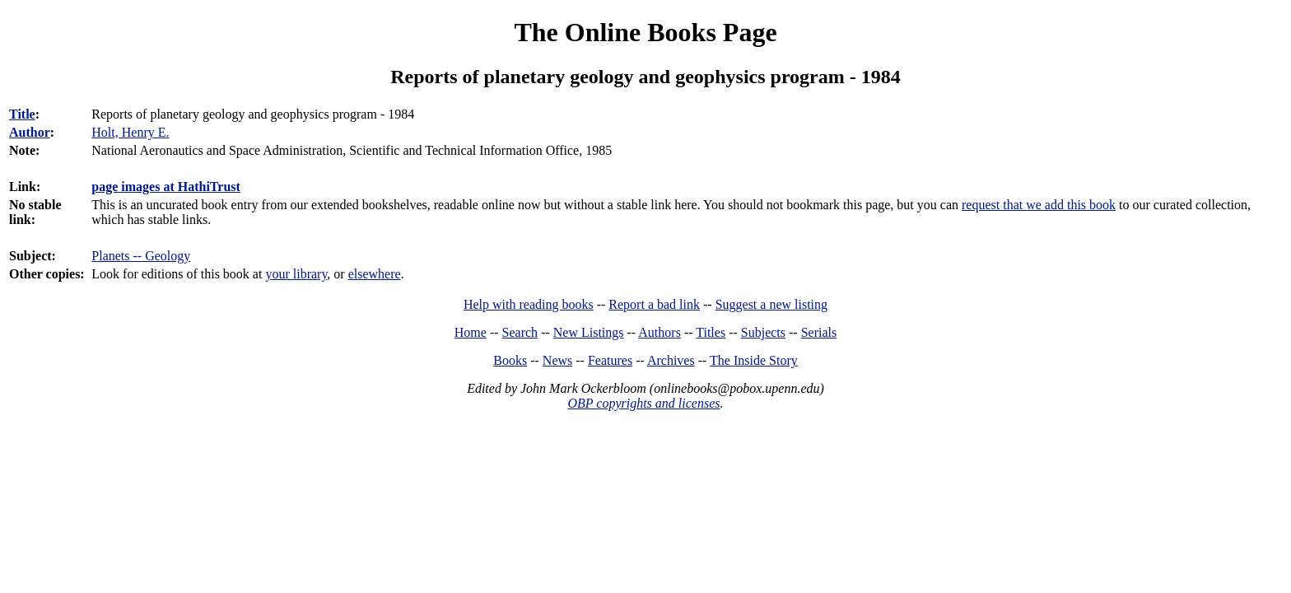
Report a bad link (654, 304)
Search (520, 332)
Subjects (763, 332)
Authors (659, 332)
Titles (710, 332)
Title (22, 114)
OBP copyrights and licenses (643, 403)
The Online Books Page (645, 32)
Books (510, 360)
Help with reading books (529, 304)
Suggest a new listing (771, 304)
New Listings (588, 332)
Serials (819, 332)
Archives (671, 360)
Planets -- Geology (140, 256)
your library (296, 274)
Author (29, 132)
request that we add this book (1039, 205)
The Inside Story (754, 360)
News (557, 360)
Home (470, 332)
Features (610, 360)
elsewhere (374, 274)
